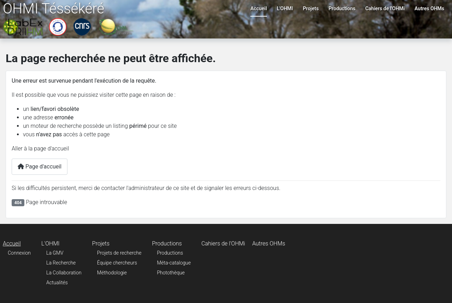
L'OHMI (285, 8)
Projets (311, 8)
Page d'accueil (39, 166)
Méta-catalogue (174, 263)
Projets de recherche (119, 253)
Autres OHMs (429, 8)
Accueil (258, 8)
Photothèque (171, 272)
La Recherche (61, 263)
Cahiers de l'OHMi (385, 8)
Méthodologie (112, 272)
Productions (341, 8)
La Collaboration (64, 272)
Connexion (19, 253)
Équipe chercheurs (117, 263)
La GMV (55, 253)
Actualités (57, 282)
